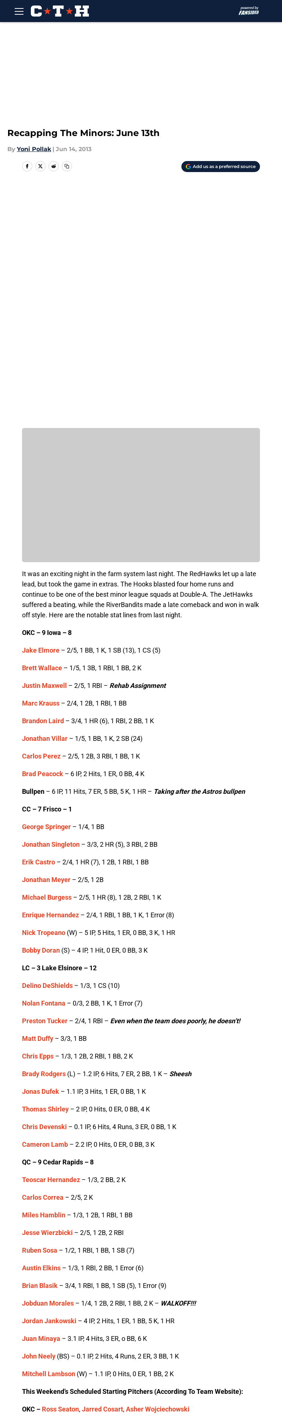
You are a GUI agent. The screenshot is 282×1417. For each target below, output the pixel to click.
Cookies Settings (95, 1364)
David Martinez (106, 1188)
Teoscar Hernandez (51, 941)
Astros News (62, 1271)
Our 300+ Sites (213, 1323)
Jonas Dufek (40, 853)
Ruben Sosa (39, 1012)
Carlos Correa (43, 959)
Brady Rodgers (44, 835)
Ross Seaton (60, 1171)
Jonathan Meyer (46, 641)
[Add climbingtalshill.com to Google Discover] (220, 166)
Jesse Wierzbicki (47, 994)
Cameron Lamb (45, 906)
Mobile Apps (39, 1337)
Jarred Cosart (102, 1171)
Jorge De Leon (59, 1188)
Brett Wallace (42, 429)
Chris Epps (38, 818)
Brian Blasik (40, 1047)
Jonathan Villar (45, 500)
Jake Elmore (40, 412)
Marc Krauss (40, 465)
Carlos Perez (41, 518)
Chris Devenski (44, 888)
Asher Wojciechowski (157, 1171)
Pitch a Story (150, 1337)
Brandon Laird (43, 482)
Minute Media (54, 1383)
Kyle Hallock (94, 1206)
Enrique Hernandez (50, 677)
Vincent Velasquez (65, 1224)
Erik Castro (38, 624)
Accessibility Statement (226, 1350)
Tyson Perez (55, 1206)
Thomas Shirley (45, 871)
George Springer (46, 588)
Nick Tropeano (43, 694)
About (29, 1323)
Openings (85, 1323)
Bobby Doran (41, 712)
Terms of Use (40, 1350)
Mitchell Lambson (48, 1135)
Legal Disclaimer (156, 1350)
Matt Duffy (37, 800)
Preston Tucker (45, 782)
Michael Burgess (47, 659)
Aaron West (133, 1206)
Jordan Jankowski (49, 1082)
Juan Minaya (41, 1100)
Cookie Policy (90, 1350)
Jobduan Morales (48, 1065)
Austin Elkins (41, 1030)
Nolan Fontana (43, 765)
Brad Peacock (42, 535)
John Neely (38, 1118)
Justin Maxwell (44, 447)
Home (30, 1271)
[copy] (67, 166)
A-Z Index (34, 1364)
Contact (143, 1323)
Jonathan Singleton (51, 606)
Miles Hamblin (43, 977)
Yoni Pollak (34, 149)
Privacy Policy (212, 1337)
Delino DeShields (47, 747)
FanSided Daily (93, 1337)
